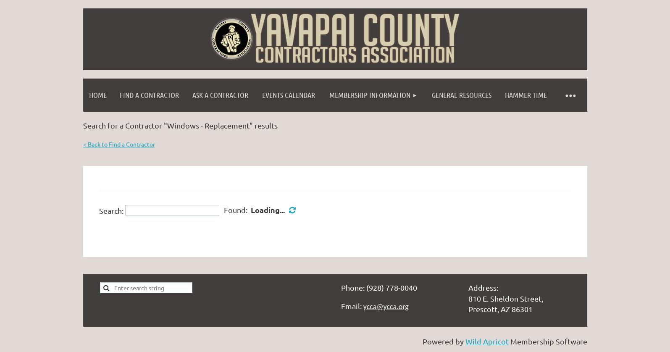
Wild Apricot (487, 341)
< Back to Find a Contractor (119, 144)
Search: (111, 210)
